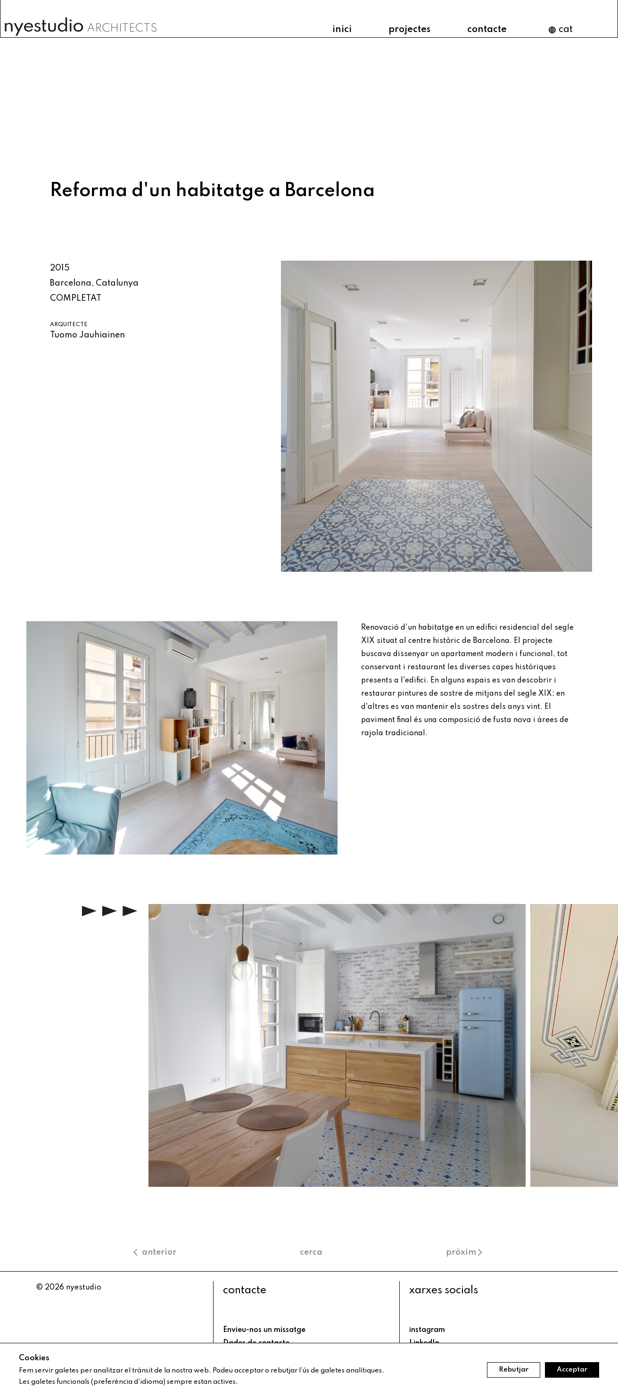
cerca (311, 1252)
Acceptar (572, 1369)
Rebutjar (513, 1369)
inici (342, 29)
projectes (409, 29)
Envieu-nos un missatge (264, 1330)
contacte (487, 29)
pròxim (465, 1252)
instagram (427, 1330)
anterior (154, 1252)
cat (560, 30)
